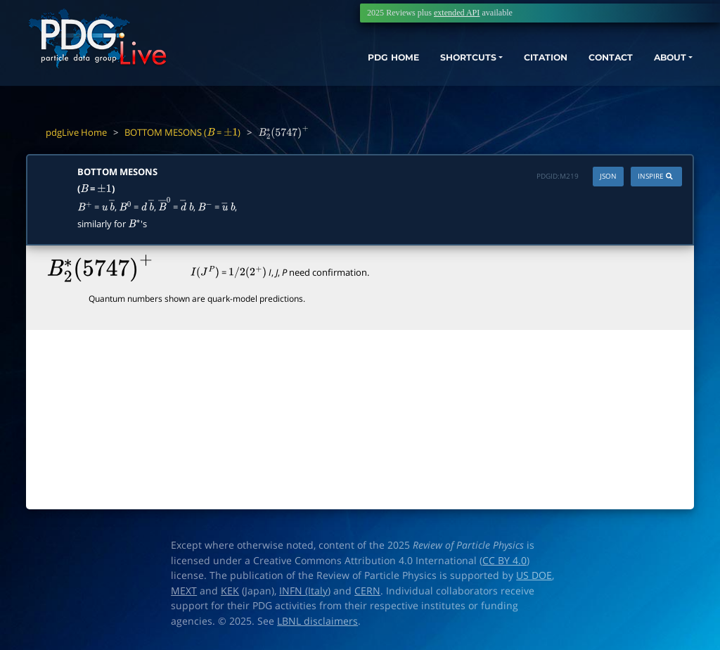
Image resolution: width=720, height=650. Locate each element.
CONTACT (593, 61)
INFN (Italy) (304, 591)
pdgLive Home (76, 132)
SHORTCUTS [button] (431, 61)
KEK (230, 591)
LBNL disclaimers (317, 621)
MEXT (184, 591)
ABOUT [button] (660, 61)
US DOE (534, 575)
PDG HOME (344, 61)
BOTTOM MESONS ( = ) (182, 132)
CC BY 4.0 (504, 560)
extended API (457, 13)
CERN (367, 591)
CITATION (520, 61)
